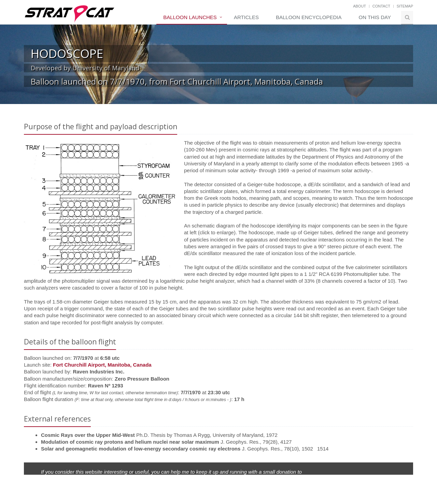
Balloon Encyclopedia (309, 17)
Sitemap (405, 6)
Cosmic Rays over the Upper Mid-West (88, 435)
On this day (375, 17)
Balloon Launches (190, 17)
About (359, 6)
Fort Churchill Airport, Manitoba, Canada (102, 365)
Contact (381, 6)
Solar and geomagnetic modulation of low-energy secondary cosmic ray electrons (140, 449)
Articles (246, 17)
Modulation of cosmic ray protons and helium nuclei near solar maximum (130, 442)
